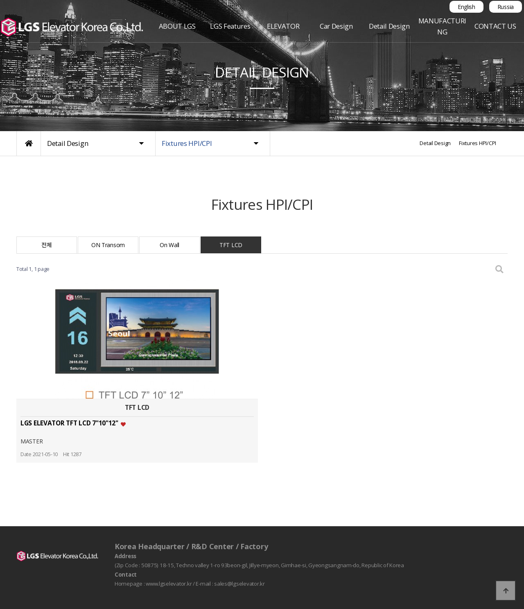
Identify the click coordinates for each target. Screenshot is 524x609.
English (466, 7)
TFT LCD (230, 245)
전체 (46, 245)
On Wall (169, 245)
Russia (505, 7)
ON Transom (108, 245)
